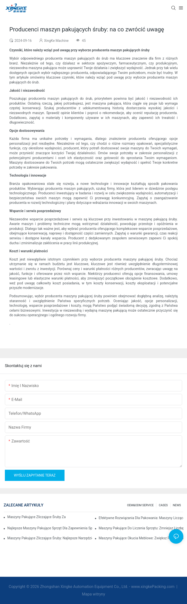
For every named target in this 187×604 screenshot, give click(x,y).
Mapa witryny (93, 594)
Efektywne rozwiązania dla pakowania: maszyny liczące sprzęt (141, 518)
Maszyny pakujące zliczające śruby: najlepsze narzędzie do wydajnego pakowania (49, 538)
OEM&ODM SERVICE (140, 505)
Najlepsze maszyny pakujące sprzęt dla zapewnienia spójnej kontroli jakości (49, 528)
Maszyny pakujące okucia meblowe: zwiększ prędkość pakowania (141, 538)
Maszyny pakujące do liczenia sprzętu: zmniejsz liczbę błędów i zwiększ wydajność (141, 528)
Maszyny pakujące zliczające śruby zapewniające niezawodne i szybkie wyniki (36, 517)
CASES (163, 505)
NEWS (177, 505)
